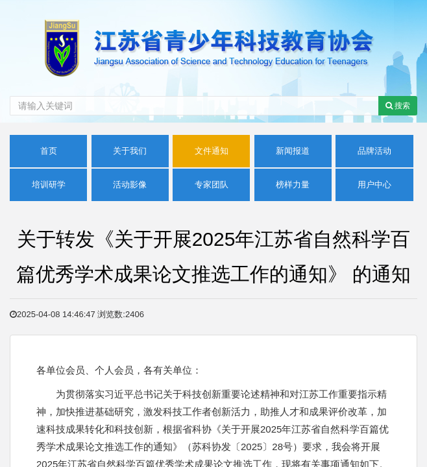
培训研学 (49, 184)
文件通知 (211, 151)
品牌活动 (374, 151)
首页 (48, 151)
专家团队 (211, 184)
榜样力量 (293, 184)
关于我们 (130, 151)
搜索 (397, 105)
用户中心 (374, 184)
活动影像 (130, 184)
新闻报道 (293, 151)
